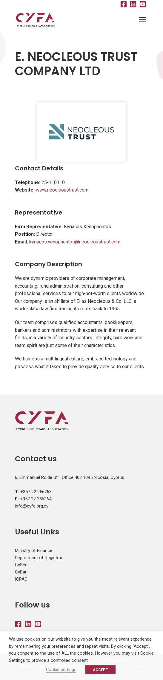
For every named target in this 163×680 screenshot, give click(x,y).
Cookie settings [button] (61, 669)
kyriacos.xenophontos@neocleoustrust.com (74, 242)
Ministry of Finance (33, 550)
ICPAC (21, 579)
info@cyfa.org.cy (31, 506)
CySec (21, 565)
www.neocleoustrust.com (62, 190)
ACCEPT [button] (100, 669)
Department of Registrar (38, 557)
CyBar (21, 572)
